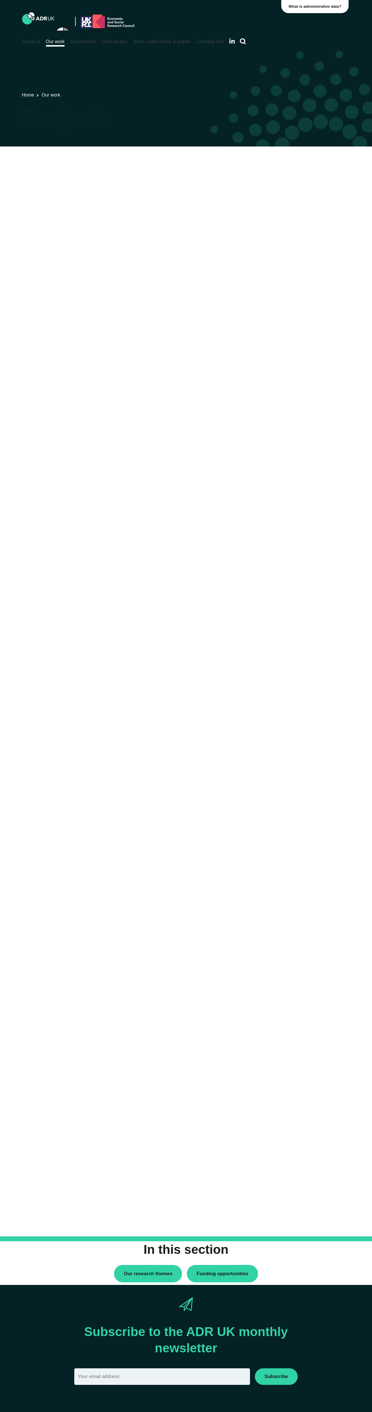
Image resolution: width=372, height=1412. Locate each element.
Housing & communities (286, 459)
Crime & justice (278, 429)
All (266, 160)
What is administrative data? (316, 6)
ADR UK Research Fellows (289, 170)
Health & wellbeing (281, 449)
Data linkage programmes (288, 180)
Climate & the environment (289, 420)
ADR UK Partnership (283, 302)
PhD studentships (280, 190)
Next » (236, 183)
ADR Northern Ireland (284, 282)
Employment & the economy (290, 439)
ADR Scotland (277, 292)
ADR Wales (275, 312)
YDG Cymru (275, 331)
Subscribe (276, 1376)
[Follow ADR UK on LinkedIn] (232, 41)
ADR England (277, 272)
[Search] (243, 41)
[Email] (162, 1376)
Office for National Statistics (290, 321)
